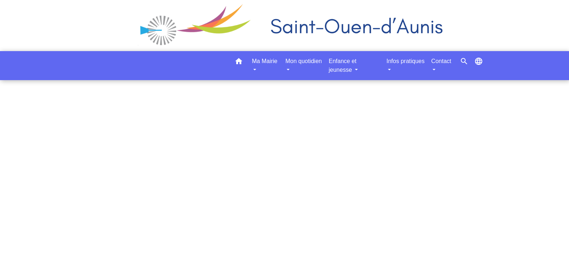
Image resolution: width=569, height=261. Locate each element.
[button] (239, 62)
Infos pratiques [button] (405, 61)
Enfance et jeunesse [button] (343, 65)
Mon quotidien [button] (303, 61)
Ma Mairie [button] (264, 61)
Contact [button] (441, 61)
